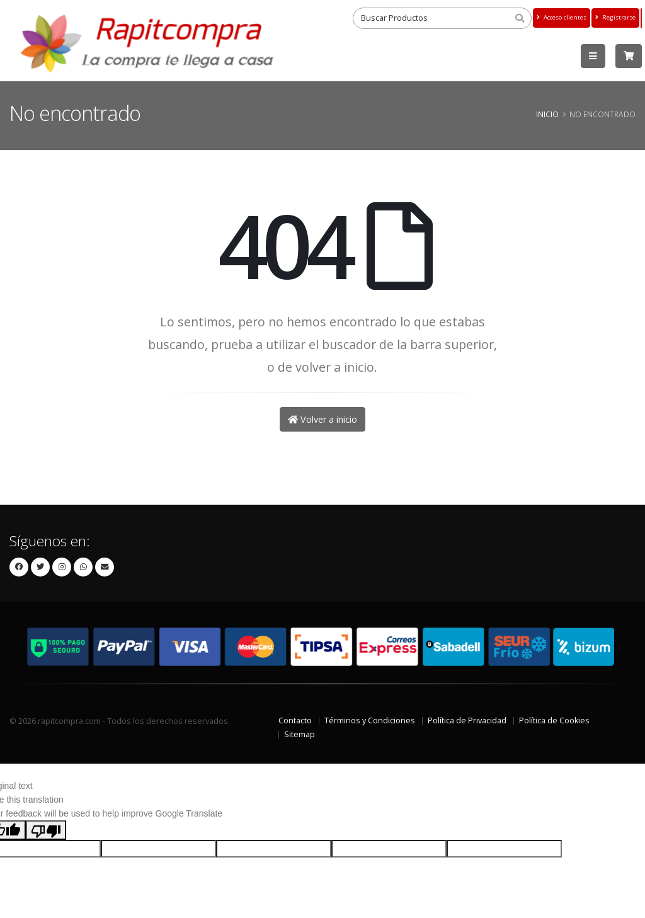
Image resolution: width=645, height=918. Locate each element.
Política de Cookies (554, 720)
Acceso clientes (561, 17)
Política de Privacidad (467, 720)
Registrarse (615, 17)
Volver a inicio (322, 419)
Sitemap (299, 734)
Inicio (547, 114)
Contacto (295, 720)
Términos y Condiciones (369, 720)
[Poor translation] (46, 829)
